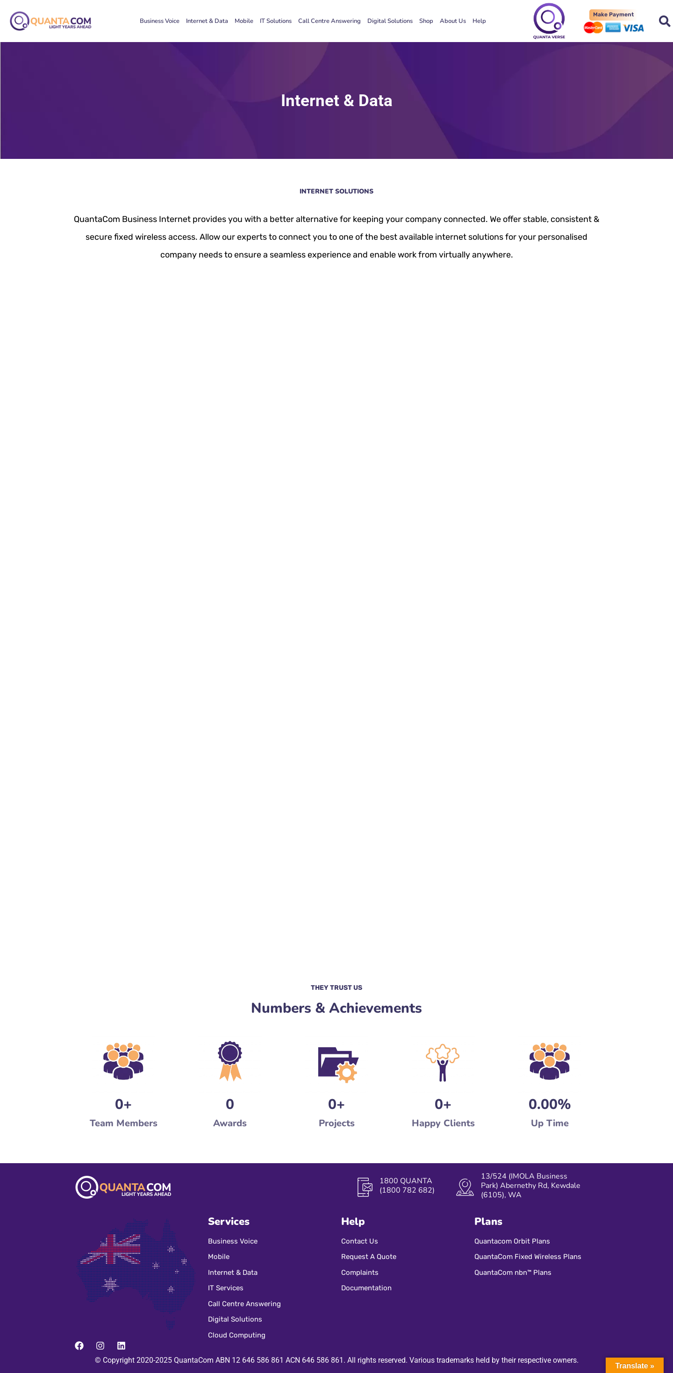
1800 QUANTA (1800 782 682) (407, 1185)
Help (479, 21)
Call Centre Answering (329, 21)
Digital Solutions (390, 21)
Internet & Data (207, 21)
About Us (453, 21)
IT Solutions (276, 21)
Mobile (244, 21)
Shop (426, 21)
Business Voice (159, 21)
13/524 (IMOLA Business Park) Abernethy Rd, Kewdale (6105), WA (530, 1185)
